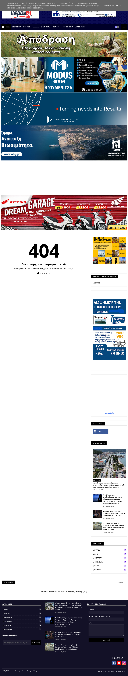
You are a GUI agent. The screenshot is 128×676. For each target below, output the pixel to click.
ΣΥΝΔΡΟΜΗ (110, 570)
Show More (121, 582)
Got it (118, 6)
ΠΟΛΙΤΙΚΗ (56, 27)
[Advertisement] (64, 178)
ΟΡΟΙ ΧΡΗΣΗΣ (120, 671)
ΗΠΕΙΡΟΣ (26, 27)
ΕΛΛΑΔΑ (35, 27)
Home (7, 27)
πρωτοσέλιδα (109, 413)
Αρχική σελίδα (44, 273)
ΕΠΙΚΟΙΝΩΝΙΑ (68, 27)
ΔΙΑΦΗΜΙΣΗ (80, 27)
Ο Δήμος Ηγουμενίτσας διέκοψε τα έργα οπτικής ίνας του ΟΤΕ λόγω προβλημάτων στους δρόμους (113, 526)
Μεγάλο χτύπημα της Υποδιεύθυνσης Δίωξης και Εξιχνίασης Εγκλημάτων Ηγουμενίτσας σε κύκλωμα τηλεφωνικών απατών (112, 499)
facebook (102, 431)
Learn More (109, 6)
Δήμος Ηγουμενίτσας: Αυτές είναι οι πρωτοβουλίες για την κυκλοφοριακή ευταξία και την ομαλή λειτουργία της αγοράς (109, 485)
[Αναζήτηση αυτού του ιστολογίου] (17, 642)
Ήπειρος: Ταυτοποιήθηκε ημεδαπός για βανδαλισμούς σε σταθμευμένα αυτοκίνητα (114, 513)
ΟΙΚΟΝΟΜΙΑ (45, 27)
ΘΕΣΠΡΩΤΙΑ (16, 27)
